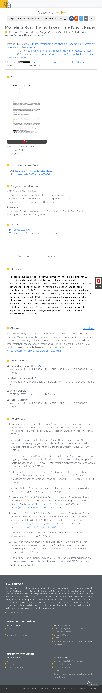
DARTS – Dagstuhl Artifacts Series (70, 628)
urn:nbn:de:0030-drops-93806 (33, 174)
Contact (92, 689)
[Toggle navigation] (96, 3)
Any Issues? (96, 683)
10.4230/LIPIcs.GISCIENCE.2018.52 (33, 170)
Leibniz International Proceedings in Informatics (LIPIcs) (59, 50)
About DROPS (58, 689)
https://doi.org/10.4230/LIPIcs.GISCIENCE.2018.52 (34, 350)
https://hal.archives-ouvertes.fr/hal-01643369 (36, 507)
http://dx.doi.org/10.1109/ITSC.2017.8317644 (34, 527)
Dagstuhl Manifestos (63, 635)
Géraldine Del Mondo (72, 32)
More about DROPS (16, 612)
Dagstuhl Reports (62, 632)
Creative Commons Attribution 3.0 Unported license (54, 62)
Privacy (82, 689)
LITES (56, 638)
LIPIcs (9, 628)
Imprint (72, 689)
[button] (92, 18)
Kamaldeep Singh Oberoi (40, 32)
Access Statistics (20, 229)
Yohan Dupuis (14, 35)
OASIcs (10, 632)
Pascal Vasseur (33, 35)
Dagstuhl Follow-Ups (17, 635)
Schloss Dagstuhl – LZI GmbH (35, 689)
